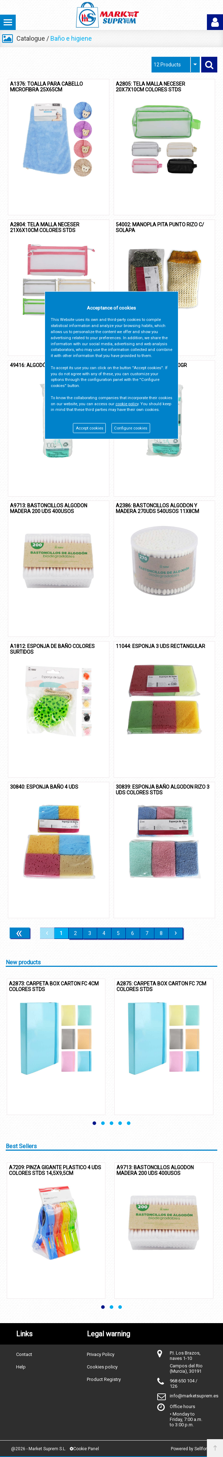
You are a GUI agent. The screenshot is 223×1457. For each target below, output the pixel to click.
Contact (24, 1354)
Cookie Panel (84, 1448)
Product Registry (104, 1379)
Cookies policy (102, 1367)
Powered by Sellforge (191, 1448)
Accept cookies (89, 428)
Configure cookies (130, 428)
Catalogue (30, 38)
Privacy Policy (100, 1354)
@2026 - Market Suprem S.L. (38, 1448)
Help (21, 1367)
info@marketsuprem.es (194, 1395)
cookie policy (126, 404)
